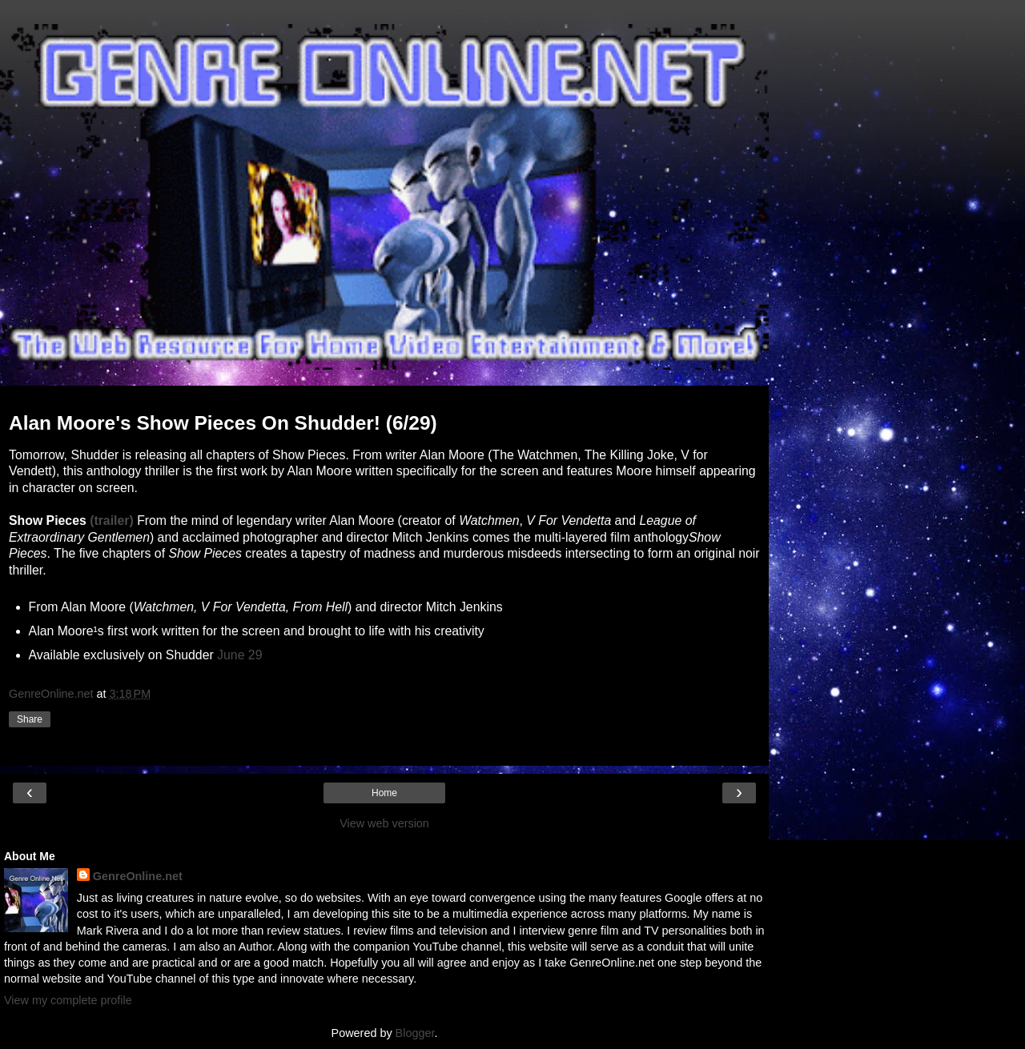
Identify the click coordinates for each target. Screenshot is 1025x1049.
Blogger (415, 1033)
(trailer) (112, 520)
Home (384, 793)
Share (29, 719)
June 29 (239, 655)
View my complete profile (68, 1000)
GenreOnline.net (138, 876)
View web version (384, 823)
